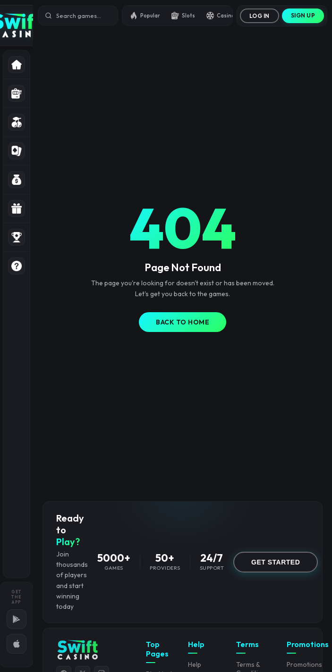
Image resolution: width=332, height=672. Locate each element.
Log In (259, 15)
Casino (220, 15)
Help (194, 664)
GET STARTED (275, 562)
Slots (183, 15)
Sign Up (303, 15)
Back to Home (182, 322)
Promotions (304, 664)
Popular (145, 15)
